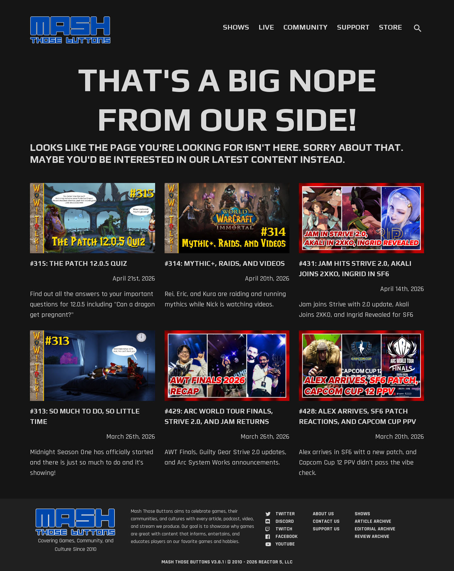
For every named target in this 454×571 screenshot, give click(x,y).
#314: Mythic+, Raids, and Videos (225, 263)
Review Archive (372, 536)
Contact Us (326, 521)
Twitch (284, 529)
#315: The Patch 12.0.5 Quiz (78, 263)
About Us (323, 514)
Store (390, 27)
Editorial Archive (375, 529)
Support (353, 27)
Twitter (285, 514)
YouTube (285, 544)
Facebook (287, 536)
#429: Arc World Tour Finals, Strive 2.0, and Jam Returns (219, 416)
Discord (285, 521)
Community (305, 27)
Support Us (326, 529)
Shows (236, 27)
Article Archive (373, 521)
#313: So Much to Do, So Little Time (85, 416)
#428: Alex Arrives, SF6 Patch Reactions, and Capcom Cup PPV (357, 416)
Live (266, 27)
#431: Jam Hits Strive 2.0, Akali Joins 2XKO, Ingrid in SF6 (355, 268)
